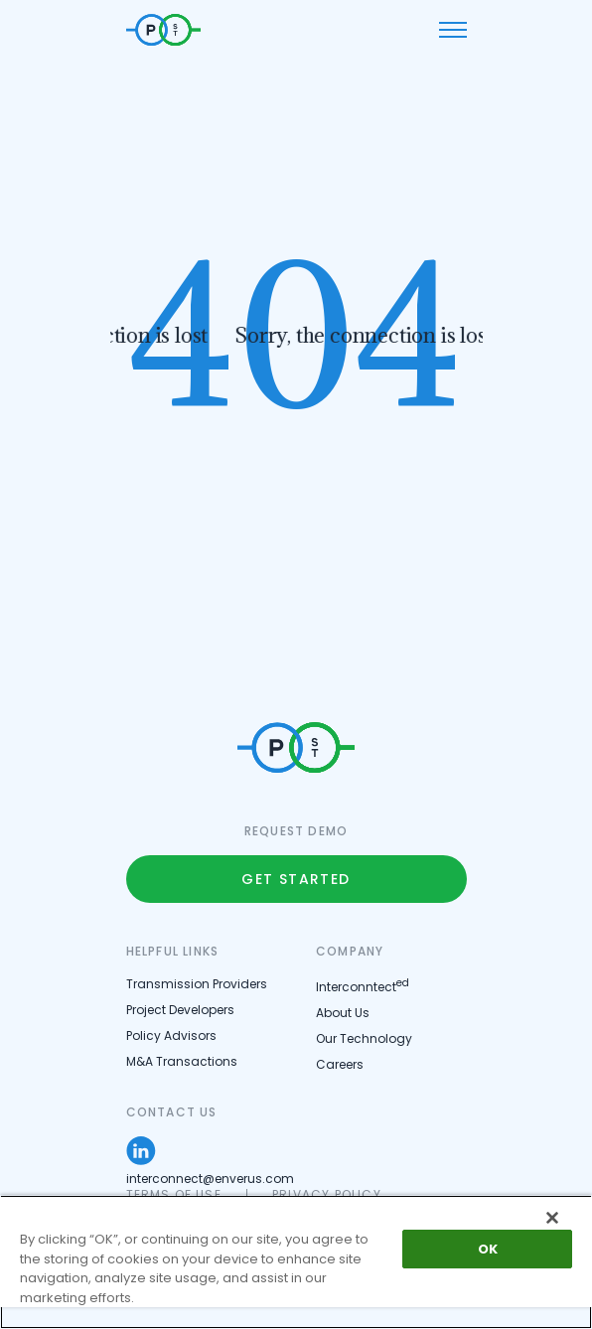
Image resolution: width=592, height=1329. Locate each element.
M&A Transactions (181, 1061)
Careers (340, 1064)
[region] (296, 1262)
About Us (343, 1012)
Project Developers (180, 1009)
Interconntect (362, 986)
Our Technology (364, 1038)
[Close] (552, 1218)
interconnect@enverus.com (210, 1178)
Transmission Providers (196, 983)
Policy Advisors (171, 1035)
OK (488, 1249)
